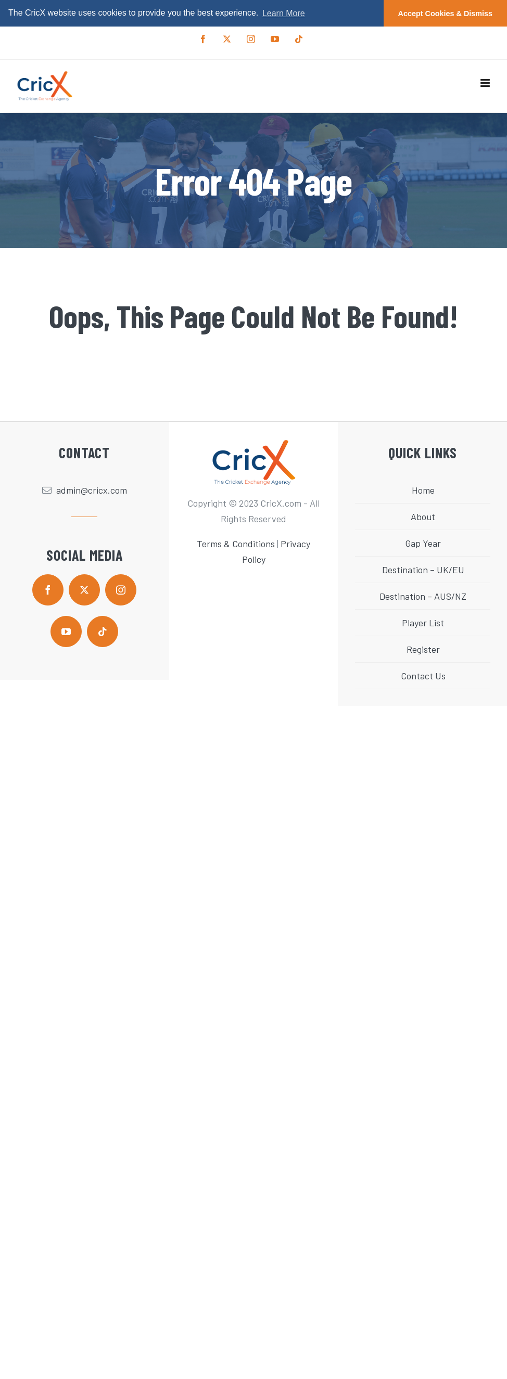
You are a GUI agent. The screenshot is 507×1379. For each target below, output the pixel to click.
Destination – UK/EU (423, 569)
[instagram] (120, 589)
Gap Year (423, 543)
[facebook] (48, 589)
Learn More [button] (283, 13)
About (423, 516)
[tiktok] (102, 631)
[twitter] (84, 589)
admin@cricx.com (91, 490)
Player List (423, 622)
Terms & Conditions (236, 543)
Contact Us (423, 675)
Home (423, 490)
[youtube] (66, 631)
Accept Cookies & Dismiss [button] (445, 13)
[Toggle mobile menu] (485, 83)
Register (423, 649)
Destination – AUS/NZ (422, 596)
